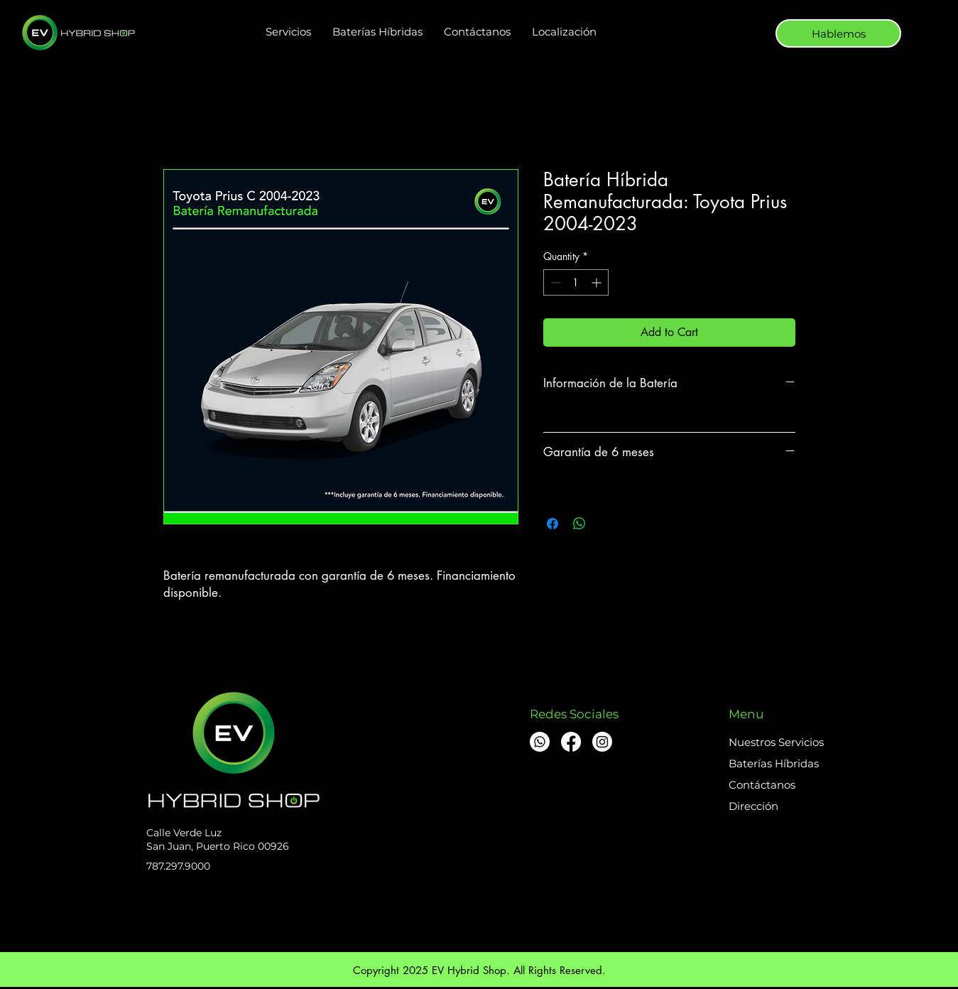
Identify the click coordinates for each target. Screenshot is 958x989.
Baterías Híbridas (774, 763)
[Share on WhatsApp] (579, 523)
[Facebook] (571, 742)
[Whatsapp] (540, 742)
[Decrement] (554, 282)
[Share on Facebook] (552, 523)
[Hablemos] (838, 33)
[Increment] (597, 282)
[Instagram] (602, 742)
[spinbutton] (576, 282)
